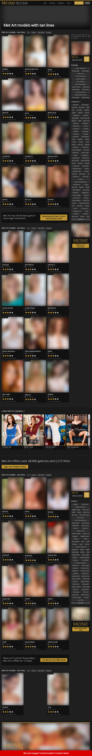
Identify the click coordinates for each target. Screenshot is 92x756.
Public (87, 187)
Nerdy (86, 171)
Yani (49, 707)
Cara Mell (85, 560)
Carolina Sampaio (80, 563)
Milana (50, 394)
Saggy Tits (85, 192)
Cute (73, 139)
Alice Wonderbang (80, 520)
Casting (85, 129)
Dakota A (85, 573)
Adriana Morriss (31, 69)
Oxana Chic (52, 555)
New (45, 3)
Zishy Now (86, 87)
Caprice (75, 560)
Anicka (76, 539)
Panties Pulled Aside (80, 182)
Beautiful (76, 115)
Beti (88, 552)
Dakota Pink (85, 576)
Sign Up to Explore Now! (15, 466)
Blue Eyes (76, 126)
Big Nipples (75, 118)
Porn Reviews (80, 81)
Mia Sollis (6, 394)
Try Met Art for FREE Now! (53, 660)
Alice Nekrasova (84, 515)
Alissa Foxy (85, 525)
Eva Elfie (80, 600)
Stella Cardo (53, 642)
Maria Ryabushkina (33, 351)
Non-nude (82, 174)
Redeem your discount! (80, 246)
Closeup (75, 134)
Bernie (83, 552)
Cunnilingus (85, 136)
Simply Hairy (85, 97)
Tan (73, 206)
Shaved (86, 195)
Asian (88, 107)
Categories (61, 3)
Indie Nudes (85, 71)
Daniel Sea (86, 579)
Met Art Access (80, 92)
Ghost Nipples (76, 150)
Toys (86, 211)
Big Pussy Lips (85, 118)
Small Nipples (76, 200)
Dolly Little (85, 589)
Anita (85, 539)
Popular (48, 32)
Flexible (87, 145)
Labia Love (80, 73)
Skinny (86, 198)
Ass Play (79, 110)
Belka (88, 549)
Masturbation (77, 168)
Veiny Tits (75, 216)
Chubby (75, 131)
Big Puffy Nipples (80, 84)
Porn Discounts (80, 76)
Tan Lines (80, 206)
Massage (85, 166)
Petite (86, 184)
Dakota (75, 573)
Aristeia (74, 544)
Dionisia (75, 589)
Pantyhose (76, 184)
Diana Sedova (76, 587)
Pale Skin (85, 176)
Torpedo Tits (77, 211)
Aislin (73, 512)
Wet (88, 216)
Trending (52, 3)
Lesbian (80, 163)
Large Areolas (85, 160)
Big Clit (86, 115)
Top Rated (41, 32)
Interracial (85, 158)
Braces (86, 126)
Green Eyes (85, 152)
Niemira (5, 555)
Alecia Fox (86, 512)
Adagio (5, 69)
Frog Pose (85, 147)
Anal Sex (74, 107)
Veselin (5, 707)
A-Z (28, 32)
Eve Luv (28, 199)
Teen (75, 208)
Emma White (77, 597)
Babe (74, 113)
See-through (76, 195)
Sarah (27, 599)
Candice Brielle (84, 557)
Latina (74, 163)
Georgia (5, 265)
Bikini (80, 121)
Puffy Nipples (76, 190)
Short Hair (76, 198)
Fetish (74, 145)
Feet (87, 142)
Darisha (75, 581)
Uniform (76, 214)
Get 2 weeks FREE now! (80, 629)
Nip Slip (74, 174)
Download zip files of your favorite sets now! (53, 217)
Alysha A (85, 528)
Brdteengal (75, 71)
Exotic (81, 142)
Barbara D (75, 549)
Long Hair (76, 166)
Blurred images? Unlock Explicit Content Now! (45, 753)
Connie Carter (85, 571)
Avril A (87, 544)
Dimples (80, 139)
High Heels (76, 158)
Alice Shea (80, 517)
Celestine (6, 156)
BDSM (80, 113)
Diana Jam (85, 584)
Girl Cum (86, 150)
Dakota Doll (76, 576)
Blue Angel (85, 555)
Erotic (74, 142)
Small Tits (86, 200)
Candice (74, 557)
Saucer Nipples (80, 79)
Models (74, 501)
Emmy (4, 199)
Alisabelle (75, 525)
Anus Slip (81, 107)
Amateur (75, 105)
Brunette (76, 129)
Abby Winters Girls (80, 95)
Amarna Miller (76, 533)
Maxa (50, 351)
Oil (88, 174)
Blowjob (85, 123)
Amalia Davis (81, 531)
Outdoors (76, 176)
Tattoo (87, 206)
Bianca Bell (75, 555)
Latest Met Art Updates (13, 411)
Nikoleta (28, 555)
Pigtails (81, 187)
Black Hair (86, 121)
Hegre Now (75, 89)
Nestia (50, 512)
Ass (73, 110)
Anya (82, 541)
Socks (74, 203)
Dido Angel (85, 587)
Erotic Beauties (80, 68)
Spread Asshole (84, 203)
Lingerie (86, 163)
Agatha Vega (76, 509)
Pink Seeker (75, 97)
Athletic (86, 110)
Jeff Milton (29, 265)
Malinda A (52, 308)
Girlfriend (75, 152)
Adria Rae (85, 504)
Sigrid (50, 599)
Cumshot (75, 136)
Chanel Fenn (85, 568)
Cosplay (85, 134)
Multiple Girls (77, 171)
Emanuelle (75, 595)
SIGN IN (87, 3)
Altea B (5, 113)
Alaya (50, 69)
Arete (88, 541)
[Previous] (5, 434)
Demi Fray (76, 584)
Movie (87, 168)
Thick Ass (85, 208)
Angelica (75, 536)
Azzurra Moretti (81, 547)
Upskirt (86, 214)
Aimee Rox (85, 509)
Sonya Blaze (30, 642)
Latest (34, 32)
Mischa (5, 511)
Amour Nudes (76, 87)
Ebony (87, 139)
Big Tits (74, 121)
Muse (27, 511)
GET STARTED (79, 3)
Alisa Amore (85, 523)
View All (80, 219)
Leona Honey (7, 308)
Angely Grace (85, 536)
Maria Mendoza (8, 351)
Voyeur (82, 216)
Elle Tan (85, 592)
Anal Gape (85, 105)
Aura (27, 113)
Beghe (82, 549)
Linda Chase (30, 308)
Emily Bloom (85, 595)
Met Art (75, 57)
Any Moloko (75, 541)
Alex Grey (75, 515)
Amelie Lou (85, 533)
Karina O (51, 265)
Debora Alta (53, 156)
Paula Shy (6, 599)
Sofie (4, 642)
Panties (80, 179)
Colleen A (29, 156)
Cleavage (85, 131)
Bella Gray (52, 113)
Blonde (75, 123)
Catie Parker (85, 565)
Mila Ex (28, 395)
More (69, 3)
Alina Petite (75, 523)
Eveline (50, 199)
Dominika (76, 592)
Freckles (75, 147)
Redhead (75, 192)
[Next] (87, 434)
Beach (87, 113)
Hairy (75, 155)
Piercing (74, 187)
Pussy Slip (86, 190)
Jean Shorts (75, 160)
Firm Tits (80, 145)
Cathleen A (75, 565)
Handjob (85, 155)
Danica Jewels (76, 579)
